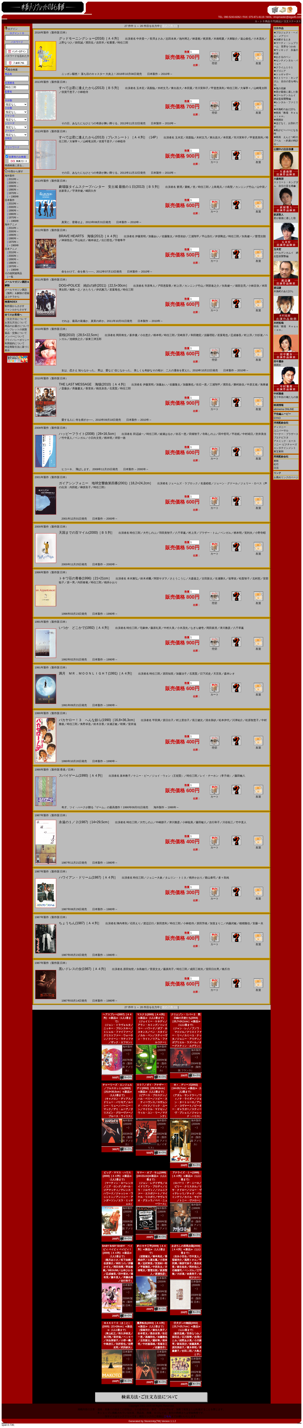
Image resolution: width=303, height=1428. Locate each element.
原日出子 (168, 720)
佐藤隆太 (167, 236)
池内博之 (184, 38)
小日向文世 (94, 437)
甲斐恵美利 (217, 88)
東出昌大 (176, 88)
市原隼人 (150, 285)
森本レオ (229, 673)
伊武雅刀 (101, 289)
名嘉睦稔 (205, 483)
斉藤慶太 (77, 388)
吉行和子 (214, 822)
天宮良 (217, 673)
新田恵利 (162, 923)
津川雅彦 (225, 627)
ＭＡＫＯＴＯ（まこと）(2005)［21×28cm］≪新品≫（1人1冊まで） (117, 1326)
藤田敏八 (240, 775)
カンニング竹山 (244, 186)
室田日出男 (212, 969)
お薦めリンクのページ (286, 477)
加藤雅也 (188, 384)
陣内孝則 (122, 923)
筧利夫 (248, 532)
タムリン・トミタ (175, 877)
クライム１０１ (283, 67)
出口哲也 (106, 240)
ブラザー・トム (208, 532)
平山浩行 (207, 236)
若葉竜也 (114, 289)
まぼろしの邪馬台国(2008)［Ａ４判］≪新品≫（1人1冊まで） (185, 1249)
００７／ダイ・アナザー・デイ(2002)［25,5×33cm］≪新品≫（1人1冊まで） (151, 1088)
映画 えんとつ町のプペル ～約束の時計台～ (286, 141)
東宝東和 (279, 451)
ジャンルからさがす (16, 309)
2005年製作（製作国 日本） (127, 1368)
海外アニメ (11, 224)
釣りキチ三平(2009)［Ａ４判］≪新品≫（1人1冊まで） (151, 1249)
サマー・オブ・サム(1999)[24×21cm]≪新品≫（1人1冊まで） (151, 1176)
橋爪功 (226, 969)
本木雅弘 (132, 578)
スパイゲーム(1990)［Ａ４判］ (81, 775)
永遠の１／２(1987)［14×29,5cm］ (85, 822)
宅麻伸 (144, 627)
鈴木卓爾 (145, 578)
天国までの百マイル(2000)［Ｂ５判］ (86, 532)
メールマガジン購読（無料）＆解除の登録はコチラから (17, 293)
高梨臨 (151, 88)
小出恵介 (145, 335)
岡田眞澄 (211, 627)
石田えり (135, 923)
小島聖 (229, 186)
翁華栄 (232, 578)
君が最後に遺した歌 (286, 91)
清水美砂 (210, 720)
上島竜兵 (216, 186)
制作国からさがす (14, 306)
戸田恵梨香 (164, 285)
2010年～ (13, 179)
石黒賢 (113, 388)
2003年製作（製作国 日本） (161, 1368)
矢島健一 (247, 236)
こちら (167, 1416)
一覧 (10, 276)
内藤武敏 (231, 923)
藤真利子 (168, 969)
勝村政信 (239, 384)
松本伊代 (224, 720)
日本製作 (10, 200)
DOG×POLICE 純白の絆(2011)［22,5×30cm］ (94, 285)
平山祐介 (80, 240)
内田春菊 (82, 582)
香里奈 (89, 388)
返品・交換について (16, 333)
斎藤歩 (65, 388)
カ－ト (259, 21)
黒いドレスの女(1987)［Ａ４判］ (83, 969)
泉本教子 (125, 775)
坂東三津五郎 (93, 339)
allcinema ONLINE (284, 409)
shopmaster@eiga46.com (287, 17)
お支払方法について (16, 322)
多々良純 (223, 877)
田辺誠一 (138, 433)
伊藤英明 (140, 236)
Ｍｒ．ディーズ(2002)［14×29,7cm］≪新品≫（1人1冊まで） (185, 1088)
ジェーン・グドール (226, 483)
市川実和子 (201, 88)
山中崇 (261, 186)
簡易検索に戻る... (14, 165)
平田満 (156, 720)
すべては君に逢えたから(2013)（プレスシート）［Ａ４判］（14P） (109, 137)
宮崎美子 (182, 335)
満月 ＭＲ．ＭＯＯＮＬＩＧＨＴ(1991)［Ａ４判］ (96, 673)
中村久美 (169, 627)
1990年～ (13, 186)
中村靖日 (247, 433)
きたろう (88, 289)
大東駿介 (232, 38)
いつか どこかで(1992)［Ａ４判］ (85, 627)
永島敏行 (142, 969)
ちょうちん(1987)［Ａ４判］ (80, 923)
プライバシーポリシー (17, 339)
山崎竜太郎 (260, 88)
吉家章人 (64, 190)
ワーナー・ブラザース (286, 434)
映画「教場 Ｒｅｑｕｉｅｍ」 (286, 324)
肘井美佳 (261, 433)
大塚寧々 (245, 88)
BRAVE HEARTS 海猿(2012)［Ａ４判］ (89, 236)
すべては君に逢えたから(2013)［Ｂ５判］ (90, 88)
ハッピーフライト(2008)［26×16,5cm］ (88, 433)
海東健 (264, 384)
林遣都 (196, 38)
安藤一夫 (258, 923)
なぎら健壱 (197, 627)
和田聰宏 (196, 335)
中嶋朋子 (161, 822)
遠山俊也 (245, 38)
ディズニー (280, 427)
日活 (276, 467)
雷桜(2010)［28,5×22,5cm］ (79, 335)
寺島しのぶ (209, 433)
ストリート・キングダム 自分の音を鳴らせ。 (286, 81)
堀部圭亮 (240, 285)
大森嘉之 (193, 578)
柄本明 (157, 335)
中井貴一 (141, 38)
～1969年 (13, 196)
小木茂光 (259, 38)
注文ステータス (292, 21)
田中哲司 (223, 433)
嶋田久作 (90, 190)
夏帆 (187, 186)
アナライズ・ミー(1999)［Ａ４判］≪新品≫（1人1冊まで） (185, 1176)
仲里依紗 (180, 236)
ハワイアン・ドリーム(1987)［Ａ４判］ (88, 877)
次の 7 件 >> (169, 25)
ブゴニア (280, 71)
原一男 (71, 582)
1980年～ (13, 189)
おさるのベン (282, 57)
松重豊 (111, 42)
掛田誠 (79, 42)
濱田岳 (89, 42)
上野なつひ (65, 42)
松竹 (276, 464)
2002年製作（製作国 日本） (196, 1375)
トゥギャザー (282, 74)
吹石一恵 (201, 384)
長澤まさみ (156, 38)
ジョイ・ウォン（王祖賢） (168, 775)
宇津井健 (77, 190)
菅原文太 (155, 969)
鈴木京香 (98, 724)
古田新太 (207, 578)
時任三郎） (100, 487)
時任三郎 (122, 42)
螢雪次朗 (260, 236)
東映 (276, 460)
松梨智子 (244, 578)
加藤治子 (181, 673)
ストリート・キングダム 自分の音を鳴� (286, 180)
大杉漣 (259, 335)
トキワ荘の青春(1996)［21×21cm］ (85, 578)
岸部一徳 (120, 437)
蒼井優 (133, 335)
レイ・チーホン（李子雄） (216, 775)
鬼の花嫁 (280, 88)
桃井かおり (110, 582)
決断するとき (282, 39)
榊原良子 (85, 487)
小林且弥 (253, 285)
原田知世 (168, 673)
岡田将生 (121, 335)
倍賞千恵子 (68, 91)
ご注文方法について (16, 319)
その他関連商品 (13, 273)
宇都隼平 (120, 240)
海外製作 (10, 175)
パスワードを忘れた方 (17, 56)
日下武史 (205, 673)
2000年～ (13, 182)
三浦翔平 (193, 236)
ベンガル (80, 437)
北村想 (256, 578)
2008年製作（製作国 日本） (196, 1298)
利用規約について (14, 343)
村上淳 (178, 285)
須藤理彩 (209, 335)
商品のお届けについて (17, 326)
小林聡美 (187, 822)
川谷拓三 (227, 822)
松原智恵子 (252, 720)
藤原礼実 (155, 627)
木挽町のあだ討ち (285, 109)
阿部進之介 (212, 285)
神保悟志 (67, 240)
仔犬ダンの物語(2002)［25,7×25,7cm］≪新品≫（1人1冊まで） (185, 1326)
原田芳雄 (202, 923)
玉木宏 (140, 88)
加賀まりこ (216, 923)
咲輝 (122, 724)
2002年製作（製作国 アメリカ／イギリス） (157, 1140)
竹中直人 (67, 437)
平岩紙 (236, 433)
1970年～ (13, 193)
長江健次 (197, 720)
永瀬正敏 (112, 724)
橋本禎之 (93, 240)
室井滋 (132, 724)
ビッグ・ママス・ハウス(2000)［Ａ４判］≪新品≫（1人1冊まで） (117, 1176)
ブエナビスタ (281, 437)
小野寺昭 (260, 532)
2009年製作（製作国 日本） (127, 1302)
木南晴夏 (219, 38)
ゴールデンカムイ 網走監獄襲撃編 (286, 251)
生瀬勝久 (220, 578)
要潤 (179, 186)
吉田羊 (100, 42)
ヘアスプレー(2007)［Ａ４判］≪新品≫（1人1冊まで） (117, 1018)
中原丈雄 (252, 384)
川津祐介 (237, 720)
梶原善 (207, 38)
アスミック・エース (285, 441)
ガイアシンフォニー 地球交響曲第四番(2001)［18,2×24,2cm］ (106, 483)
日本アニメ (11, 248)
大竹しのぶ (149, 532)
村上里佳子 (182, 720)
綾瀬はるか (166, 433)
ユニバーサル (281, 430)
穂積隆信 (244, 923)
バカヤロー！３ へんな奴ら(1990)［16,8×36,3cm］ (98, 720)
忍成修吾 (236, 335)
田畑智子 (194, 433)
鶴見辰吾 (101, 388)
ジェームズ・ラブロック (183, 483)
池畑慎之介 (76, 339)
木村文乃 (163, 88)
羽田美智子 (165, 532)
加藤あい (153, 236)
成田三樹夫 (196, 969)
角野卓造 (85, 724)
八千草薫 (180, 532)
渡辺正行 (148, 923)
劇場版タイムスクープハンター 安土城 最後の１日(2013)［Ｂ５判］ (110, 186)
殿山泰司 (210, 877)
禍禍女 (278, 119)
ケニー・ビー (141, 775)
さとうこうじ (178, 578)
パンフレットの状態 (16, 329)
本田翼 (188, 88)
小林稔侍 (82, 91)
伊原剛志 (220, 236)
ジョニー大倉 (154, 877)
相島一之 (74, 289)
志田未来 (171, 38)
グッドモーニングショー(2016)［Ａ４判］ (90, 38)
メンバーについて (14, 336)
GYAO (277, 418)
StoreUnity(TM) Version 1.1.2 (160, 1421)
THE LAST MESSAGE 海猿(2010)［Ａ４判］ (93, 384)
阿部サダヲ (160, 578)
